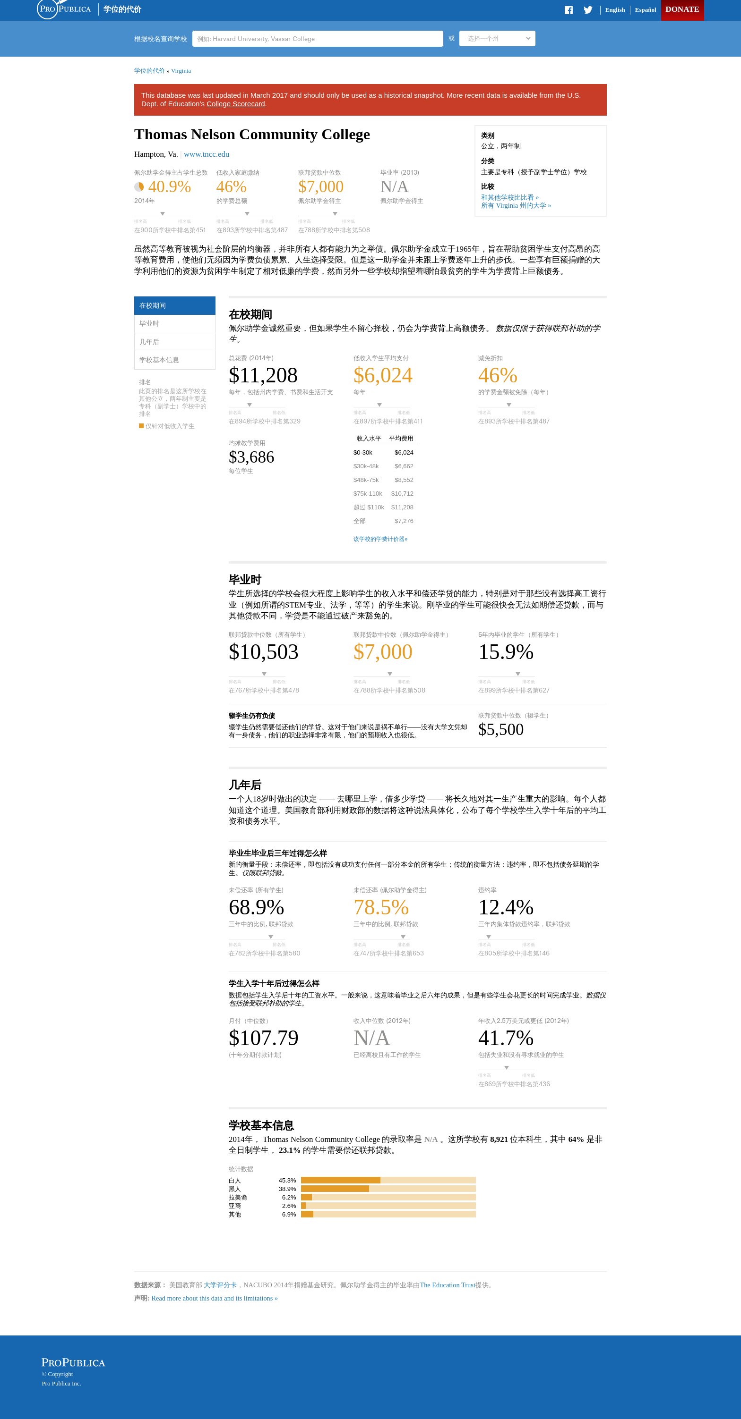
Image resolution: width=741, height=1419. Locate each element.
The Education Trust (447, 1285)
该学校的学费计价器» (380, 539)
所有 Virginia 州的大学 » (516, 205)
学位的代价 (122, 9)
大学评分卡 (220, 1285)
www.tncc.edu (206, 154)
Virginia (181, 70)
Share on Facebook (569, 12)
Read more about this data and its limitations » (214, 1298)
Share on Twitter (588, 12)
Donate (682, 9)
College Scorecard (236, 104)
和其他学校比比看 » (510, 197)
